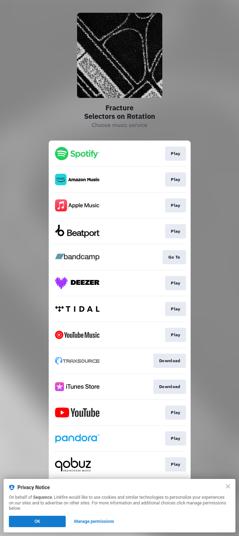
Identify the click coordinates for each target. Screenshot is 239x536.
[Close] (228, 486)
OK (37, 521)
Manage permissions (94, 521)
